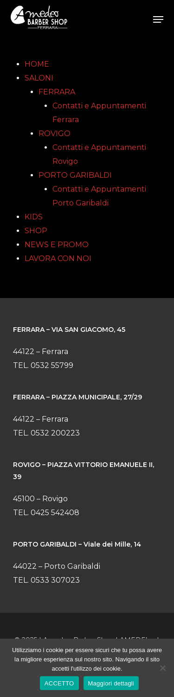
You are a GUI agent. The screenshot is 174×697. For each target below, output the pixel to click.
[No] (162, 667)
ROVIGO (55, 133)
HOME (37, 64)
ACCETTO (59, 683)
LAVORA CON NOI (58, 258)
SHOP (36, 230)
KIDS (34, 216)
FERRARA (57, 91)
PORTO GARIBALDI (75, 175)
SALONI (39, 78)
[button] (158, 19)
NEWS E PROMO (57, 244)
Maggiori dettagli (111, 683)
